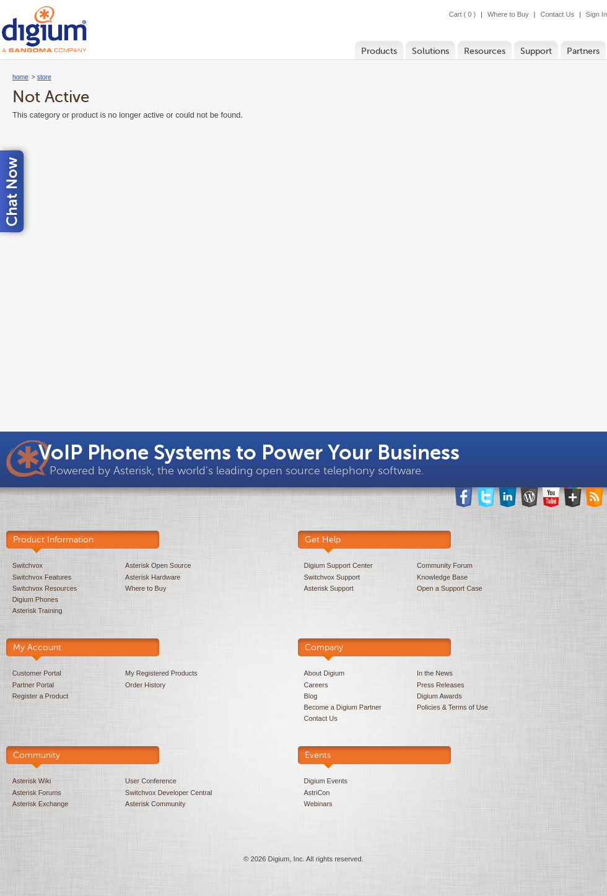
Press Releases (441, 685)
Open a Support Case (450, 588)
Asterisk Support (329, 588)
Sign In (596, 14)
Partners (583, 51)
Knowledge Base (442, 577)
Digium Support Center (338, 565)
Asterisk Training (37, 610)
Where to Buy (508, 14)
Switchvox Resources (44, 588)
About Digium (324, 673)
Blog (311, 696)
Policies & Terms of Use (452, 707)
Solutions (430, 51)
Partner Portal (33, 685)
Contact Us (557, 14)
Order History (145, 685)
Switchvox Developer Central (168, 792)
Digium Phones (35, 599)
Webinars (318, 803)
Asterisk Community (155, 803)
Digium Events (326, 781)
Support (536, 51)
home (20, 77)
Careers (316, 685)
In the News (435, 673)
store (44, 77)
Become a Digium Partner (343, 707)
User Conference (151, 781)
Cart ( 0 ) (462, 14)
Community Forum (445, 565)
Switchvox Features (41, 577)
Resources (484, 51)
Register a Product (40, 696)
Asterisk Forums (36, 792)
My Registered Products (161, 673)
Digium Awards (439, 696)
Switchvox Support (332, 577)
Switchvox (27, 565)
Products (379, 51)
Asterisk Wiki (31, 781)
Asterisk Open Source (158, 565)
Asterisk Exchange (40, 803)
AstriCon (317, 792)
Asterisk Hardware (152, 577)
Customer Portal (36, 673)
